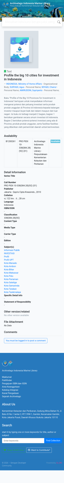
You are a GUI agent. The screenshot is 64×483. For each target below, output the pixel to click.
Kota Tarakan (10, 289)
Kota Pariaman (11, 279)
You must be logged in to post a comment (26, 340)
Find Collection (53, 440)
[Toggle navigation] (6, 10)
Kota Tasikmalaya (12, 292)
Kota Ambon (10, 266)
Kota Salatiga (10, 282)
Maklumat (7, 377)
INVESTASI (9, 253)
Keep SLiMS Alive (14, 450)
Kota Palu (8, 276)
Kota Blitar (9, 269)
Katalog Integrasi (10, 390)
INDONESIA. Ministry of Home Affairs (24, 84)
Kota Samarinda (11, 285)
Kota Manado (10, 263)
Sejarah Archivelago (11, 396)
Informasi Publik (12, 250)
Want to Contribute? (39, 450)
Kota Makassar (11, 273)
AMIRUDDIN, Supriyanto (31, 90)
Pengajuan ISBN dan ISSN (14, 383)
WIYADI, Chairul (49, 87)
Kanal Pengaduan (10, 393)
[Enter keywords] (23, 440)
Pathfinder (7, 380)
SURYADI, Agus (17, 87)
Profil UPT (9, 260)
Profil (6, 256)
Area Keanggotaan (11, 386)
